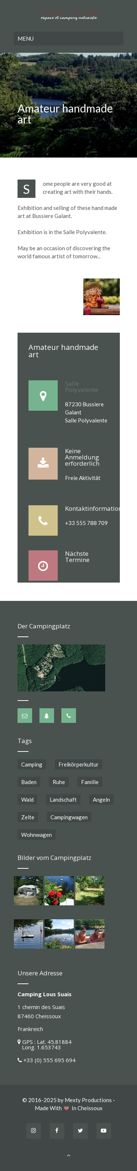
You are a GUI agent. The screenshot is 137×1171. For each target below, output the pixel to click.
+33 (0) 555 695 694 (49, 1060)
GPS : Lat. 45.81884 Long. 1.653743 (45, 1044)
